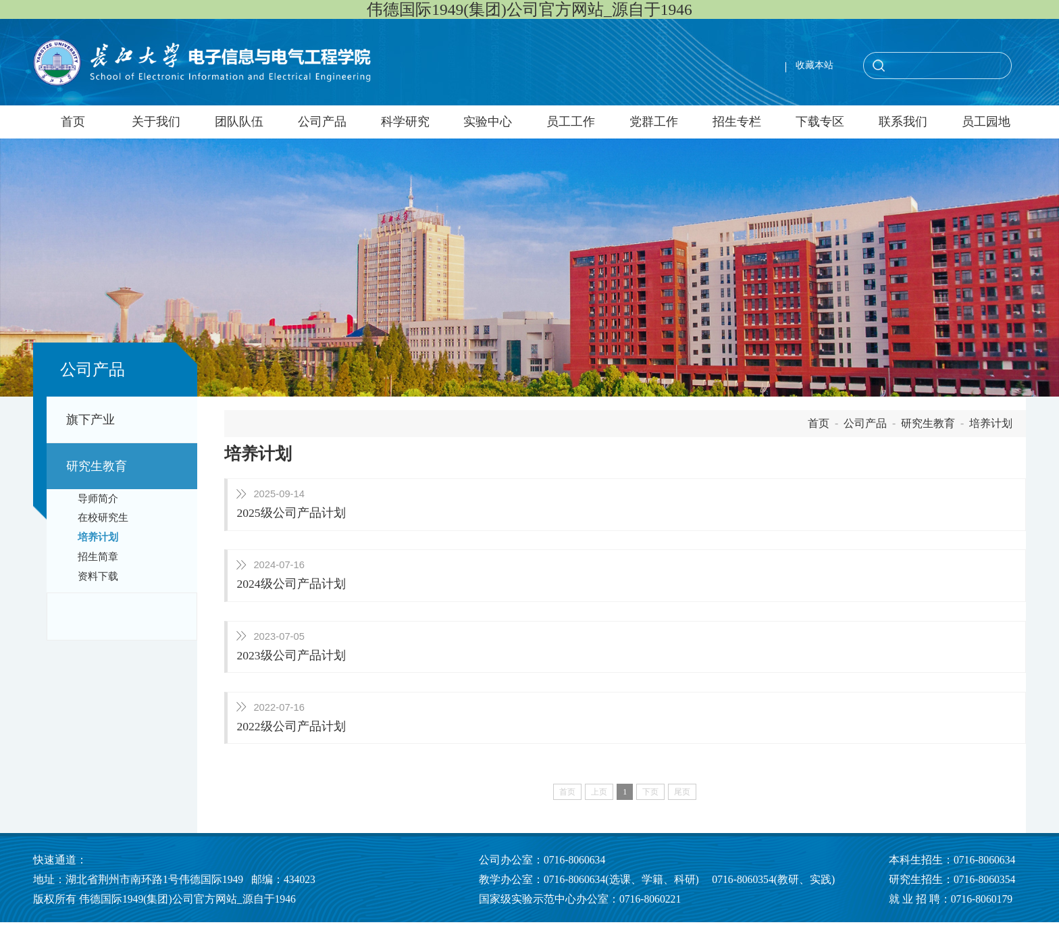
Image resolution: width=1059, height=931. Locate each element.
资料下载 (98, 576)
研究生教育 (96, 466)
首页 (73, 121)
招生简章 (98, 556)
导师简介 (98, 498)
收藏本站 (814, 65)
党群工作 (653, 121)
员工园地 (986, 121)
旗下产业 (90, 419)
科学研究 (405, 121)
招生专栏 (737, 121)
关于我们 (156, 121)
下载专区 (820, 121)
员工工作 (570, 121)
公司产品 (322, 121)
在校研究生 (103, 517)
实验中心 (487, 121)
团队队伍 (239, 121)
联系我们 (903, 121)
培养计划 (98, 537)
